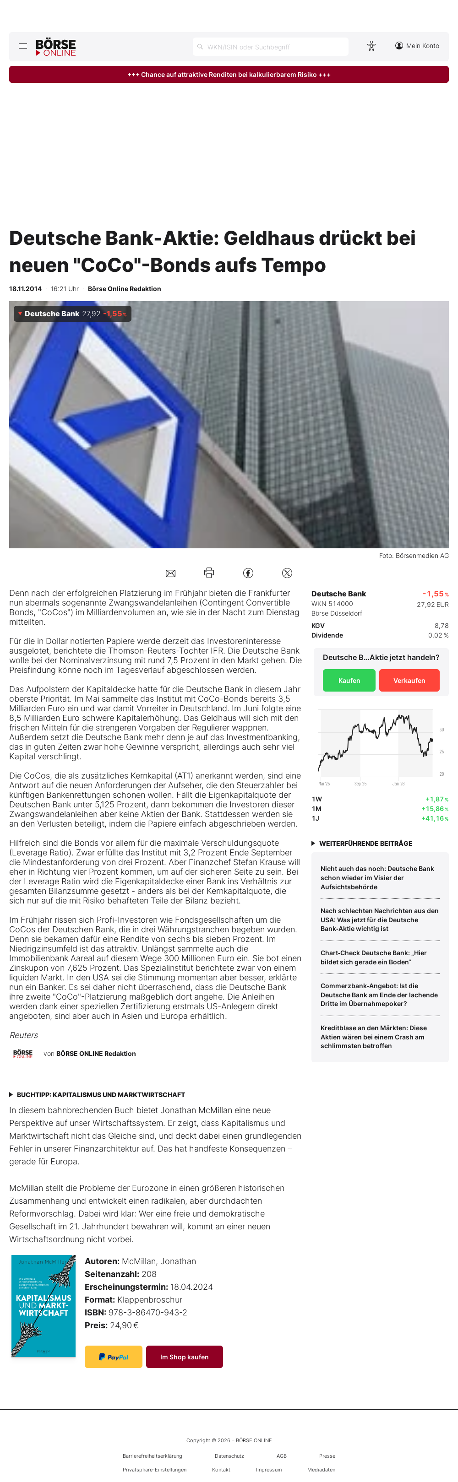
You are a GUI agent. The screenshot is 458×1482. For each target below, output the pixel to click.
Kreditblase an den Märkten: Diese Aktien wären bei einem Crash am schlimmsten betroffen (374, 1036)
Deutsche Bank (271, 650)
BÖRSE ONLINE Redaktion (96, 1053)
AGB (282, 1456)
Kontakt (221, 1469)
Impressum (269, 1469)
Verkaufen (409, 680)
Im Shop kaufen (184, 1357)
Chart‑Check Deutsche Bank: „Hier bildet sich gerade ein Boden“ (374, 957)
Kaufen (349, 680)
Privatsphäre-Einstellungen (154, 1469)
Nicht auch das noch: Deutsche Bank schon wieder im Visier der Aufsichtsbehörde (377, 877)
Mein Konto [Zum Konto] (417, 45)
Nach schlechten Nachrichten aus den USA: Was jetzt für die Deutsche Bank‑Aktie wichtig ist (380, 919)
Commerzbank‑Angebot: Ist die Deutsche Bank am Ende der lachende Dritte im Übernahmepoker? (379, 994)
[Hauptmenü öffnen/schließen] (22, 45)
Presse (327, 1456)
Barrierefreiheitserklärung (152, 1456)
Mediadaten (321, 1469)
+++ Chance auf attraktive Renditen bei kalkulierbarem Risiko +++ (229, 74)
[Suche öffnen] (271, 47)
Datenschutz (229, 1456)
